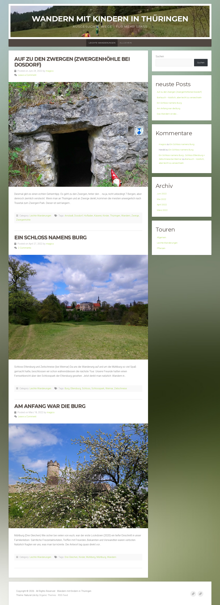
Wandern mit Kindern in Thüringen (110, 18)
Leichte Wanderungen (102, 43)
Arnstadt (69, 215)
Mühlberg (90, 557)
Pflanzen (162, 274)
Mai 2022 (162, 221)
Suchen (160, 56)
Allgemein (126, 43)
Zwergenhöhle (23, 219)
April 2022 (162, 227)
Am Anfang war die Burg (49, 406)
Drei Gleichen (71, 557)
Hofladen (88, 215)
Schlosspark (97, 388)
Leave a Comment (27, 75)
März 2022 (163, 234)
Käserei (98, 215)
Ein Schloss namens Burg (50, 237)
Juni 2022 (162, 215)
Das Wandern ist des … (169, 127)
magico (50, 71)
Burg (67, 388)
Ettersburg (76, 388)
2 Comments (24, 248)
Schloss (86, 388)
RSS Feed (63, 595)
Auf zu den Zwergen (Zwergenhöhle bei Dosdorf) (72, 62)
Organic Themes (47, 595)
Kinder (106, 215)
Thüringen (115, 215)
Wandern (125, 215)
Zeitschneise (120, 388)
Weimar (109, 388)
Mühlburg (101, 557)
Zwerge (135, 215)
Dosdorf (78, 215)
